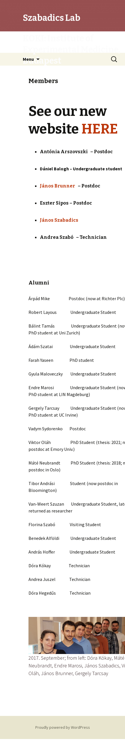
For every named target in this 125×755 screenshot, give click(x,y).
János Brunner (59, 186)
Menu (28, 59)
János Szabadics (59, 220)
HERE (99, 129)
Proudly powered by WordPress (62, 727)
